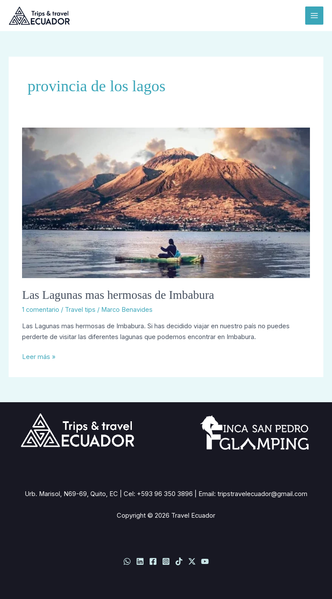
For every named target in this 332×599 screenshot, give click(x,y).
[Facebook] (153, 561)
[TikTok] (179, 561)
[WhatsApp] (127, 561)
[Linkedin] (140, 561)
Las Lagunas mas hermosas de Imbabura (118, 294)
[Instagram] (166, 561)
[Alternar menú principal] (314, 15)
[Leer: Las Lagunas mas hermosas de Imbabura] (166, 202)
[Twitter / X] (192, 561)
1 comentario (40, 310)
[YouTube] (205, 561)
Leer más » (38, 356)
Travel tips (80, 310)
